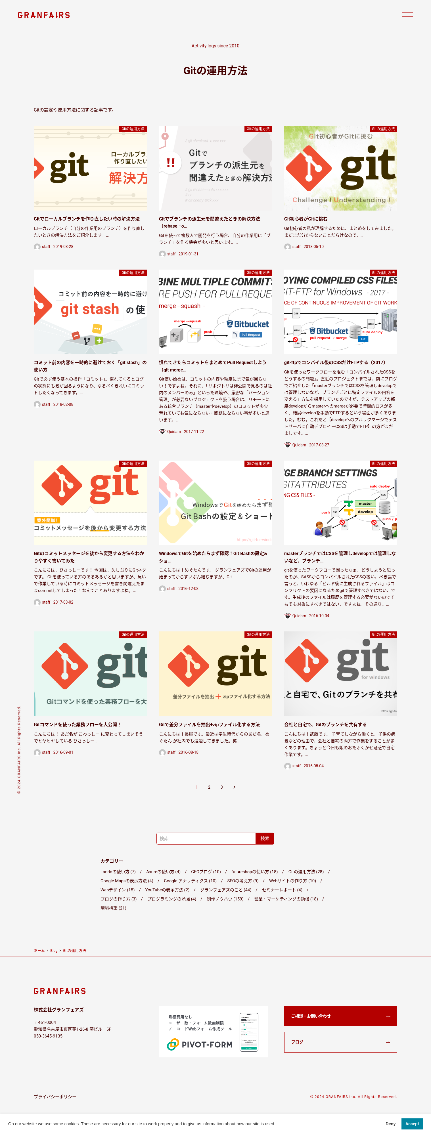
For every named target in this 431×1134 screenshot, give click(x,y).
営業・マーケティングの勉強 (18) (286, 899)
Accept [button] (412, 1124)
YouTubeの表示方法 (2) (167, 889)
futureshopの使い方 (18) (254, 871)
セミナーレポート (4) (282, 889)
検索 (264, 838)
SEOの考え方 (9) (242, 880)
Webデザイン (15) (118, 889)
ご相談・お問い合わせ (311, 1016)
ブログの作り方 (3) (119, 899)
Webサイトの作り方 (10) (292, 880)
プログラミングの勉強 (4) (171, 899)
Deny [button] (391, 1124)
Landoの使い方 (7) (118, 871)
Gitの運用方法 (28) (306, 871)
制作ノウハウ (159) (225, 899)
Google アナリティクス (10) (190, 880)
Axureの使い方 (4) (163, 871)
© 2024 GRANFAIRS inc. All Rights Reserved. (353, 1097)
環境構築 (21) (113, 908)
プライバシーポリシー (55, 1096)
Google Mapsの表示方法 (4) (127, 880)
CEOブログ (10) (206, 871)
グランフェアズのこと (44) (226, 889)
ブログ (297, 1042)
